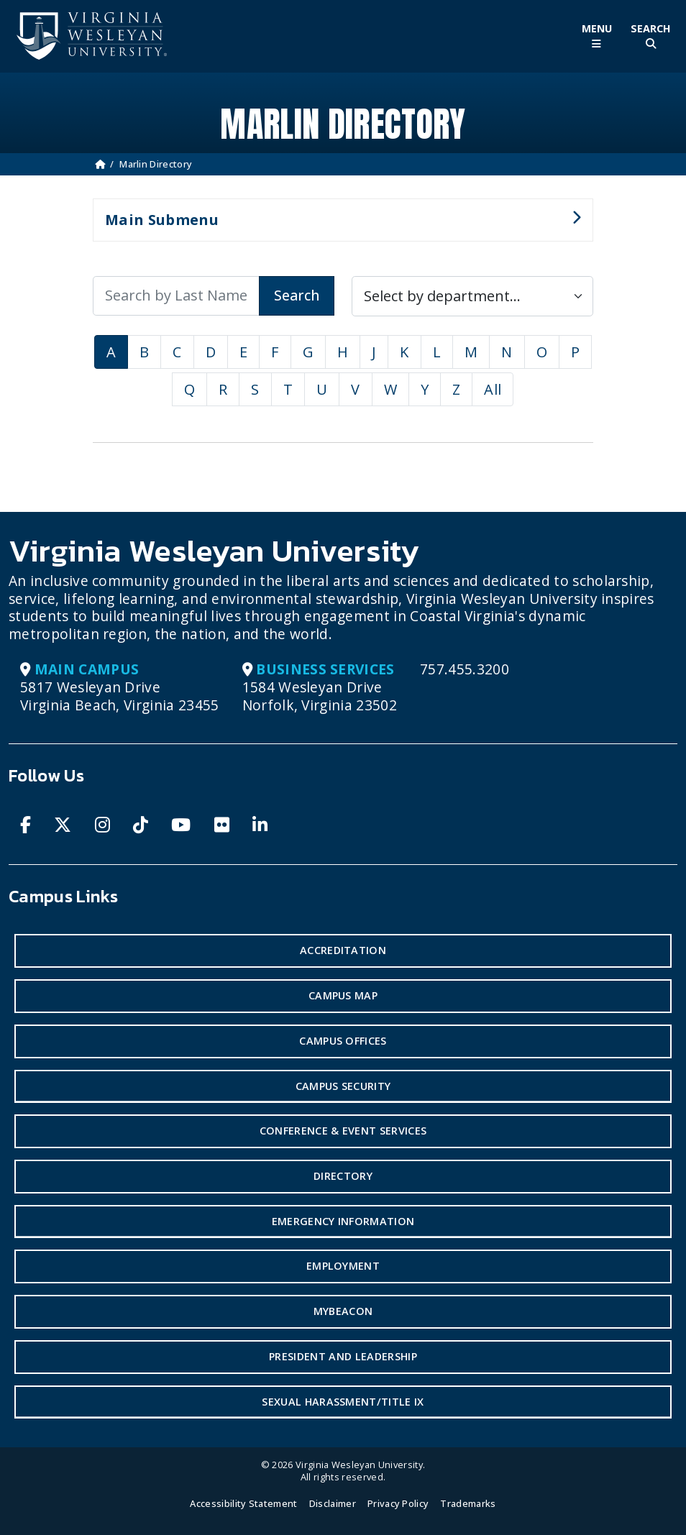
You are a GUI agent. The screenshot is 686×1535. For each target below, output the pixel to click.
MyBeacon (343, 1311)
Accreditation (343, 950)
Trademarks (467, 1503)
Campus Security (343, 1086)
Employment (343, 1266)
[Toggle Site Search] (650, 36)
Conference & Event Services (343, 1130)
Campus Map (343, 995)
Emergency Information (343, 1221)
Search (296, 295)
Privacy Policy (398, 1503)
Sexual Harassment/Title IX (343, 1401)
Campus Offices (342, 1041)
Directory (343, 1176)
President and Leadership (343, 1356)
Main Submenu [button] (337, 226)
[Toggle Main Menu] (596, 36)
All (492, 389)
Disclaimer (332, 1503)
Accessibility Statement (243, 1503)
